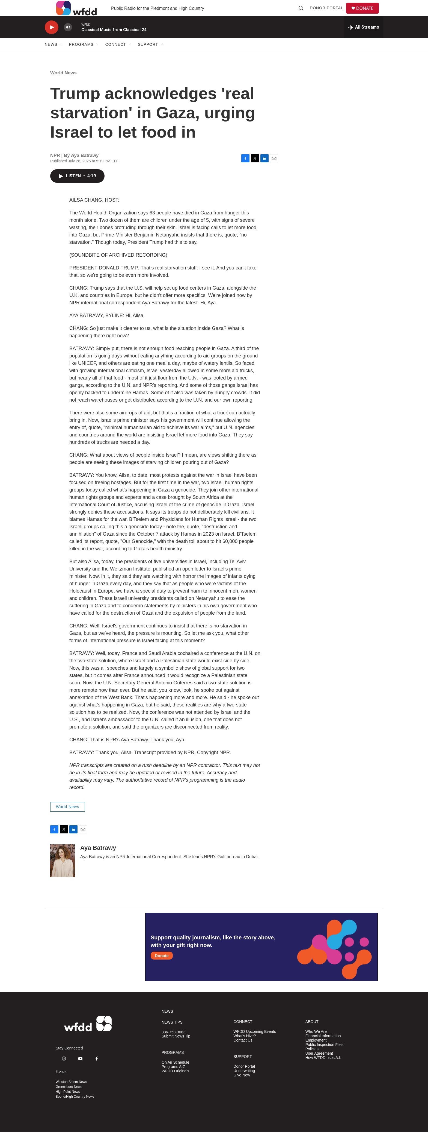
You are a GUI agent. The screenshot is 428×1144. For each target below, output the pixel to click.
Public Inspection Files (324, 1057)
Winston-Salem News (71, 1094)
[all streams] (363, 39)
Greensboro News (69, 1099)
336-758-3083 (173, 1044)
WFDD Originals (175, 1083)
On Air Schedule (175, 1075)
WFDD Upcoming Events (254, 1044)
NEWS (167, 1024)
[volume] (68, 40)
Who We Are (316, 1044)
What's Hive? (244, 1048)
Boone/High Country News (75, 1109)
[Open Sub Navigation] (61, 56)
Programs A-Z (173, 1079)
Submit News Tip (176, 1048)
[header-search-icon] (303, 14)
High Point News (68, 1104)
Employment (316, 1053)
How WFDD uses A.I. (323, 1070)
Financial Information (323, 1048)
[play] (51, 40)
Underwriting (244, 1083)
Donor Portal (329, 14)
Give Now (241, 1087)
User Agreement (319, 1066)
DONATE (368, 14)
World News (63, 85)
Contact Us (242, 1053)
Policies (312, 1061)
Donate (162, 968)
